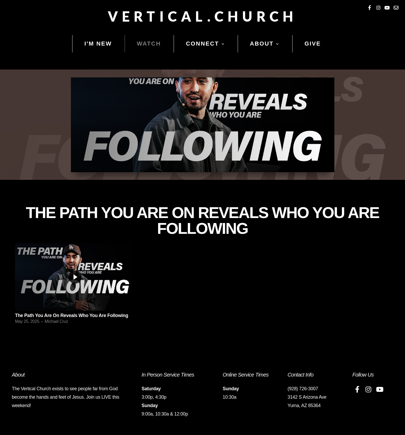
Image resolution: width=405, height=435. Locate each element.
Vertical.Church (202, 16)
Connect (205, 43)
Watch (149, 43)
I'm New (98, 43)
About (264, 43)
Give (312, 43)
